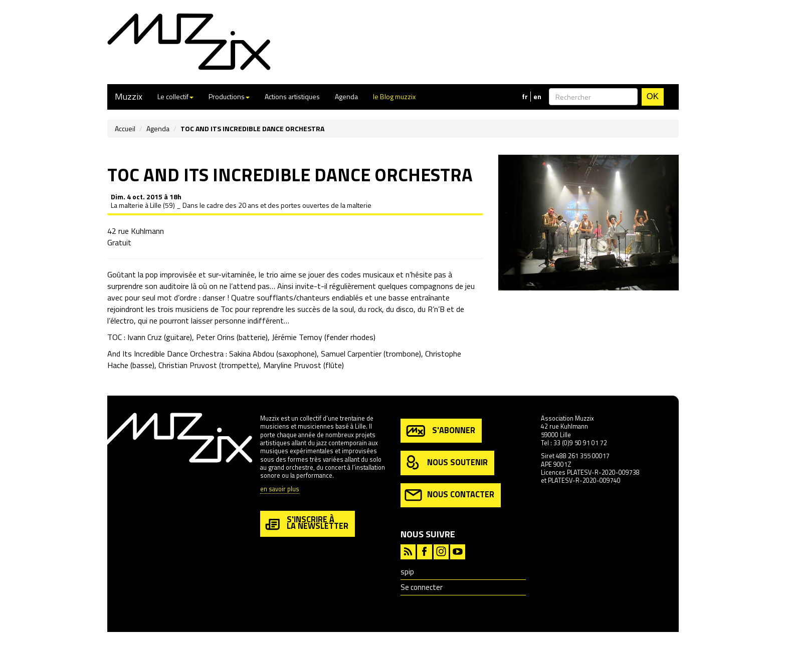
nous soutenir (446, 463)
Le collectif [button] (175, 96)
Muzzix (128, 96)
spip (407, 571)
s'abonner (440, 431)
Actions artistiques (292, 96)
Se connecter (422, 587)
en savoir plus (279, 489)
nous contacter (449, 495)
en (537, 97)
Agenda (346, 96)
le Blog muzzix (394, 96)
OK (653, 96)
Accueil (125, 128)
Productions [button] (229, 96)
